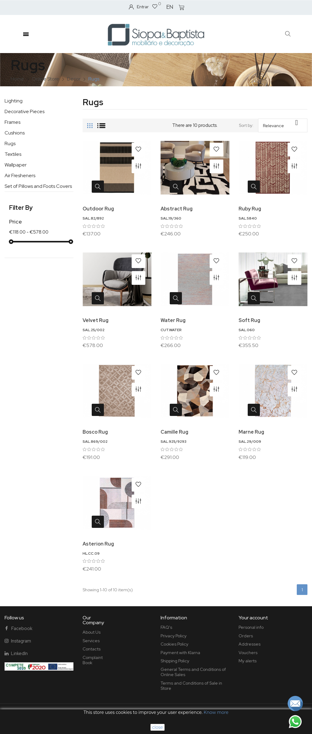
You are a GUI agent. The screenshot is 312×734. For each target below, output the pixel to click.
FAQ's (166, 627)
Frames (12, 122)
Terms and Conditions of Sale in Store (191, 685)
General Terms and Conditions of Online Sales (193, 672)
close (157, 727)
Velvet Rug (95, 320)
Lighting (14, 101)
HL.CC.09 (91, 553)
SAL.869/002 (95, 441)
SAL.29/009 (250, 441)
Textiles (13, 154)
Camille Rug (174, 432)
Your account (253, 617)
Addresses (250, 644)
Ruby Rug (250, 209)
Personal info (251, 627)
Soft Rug (249, 320)
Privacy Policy (173, 636)
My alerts (248, 661)
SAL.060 (247, 330)
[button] (288, 34)
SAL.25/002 (94, 330)
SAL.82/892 (93, 218)
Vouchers (248, 652)
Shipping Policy (175, 661)
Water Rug (173, 320)
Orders (246, 636)
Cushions (15, 133)
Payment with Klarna (180, 652)
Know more (216, 712)
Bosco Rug (95, 432)
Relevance (283, 123)
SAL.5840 (248, 218)
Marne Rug (251, 432)
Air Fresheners (20, 175)
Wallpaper (16, 165)
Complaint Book (93, 660)
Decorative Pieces (24, 111)
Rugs (10, 143)
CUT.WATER (171, 330)
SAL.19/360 (171, 218)
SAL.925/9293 (173, 441)
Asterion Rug (98, 544)
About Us (92, 632)
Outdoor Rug (98, 209)
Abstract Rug (177, 209)
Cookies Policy (174, 644)
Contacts (92, 649)
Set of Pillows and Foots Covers (38, 186)
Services (91, 640)
